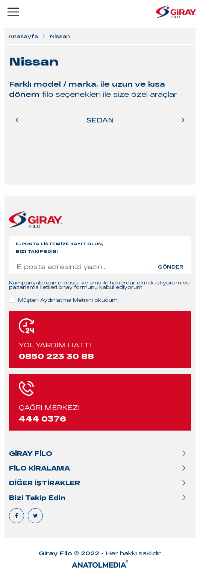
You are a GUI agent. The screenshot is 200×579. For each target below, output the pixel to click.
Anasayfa (23, 36)
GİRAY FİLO (30, 453)
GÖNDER (170, 266)
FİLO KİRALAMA (39, 468)
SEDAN (100, 120)
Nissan (60, 36)
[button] (181, 120)
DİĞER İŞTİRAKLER (44, 482)
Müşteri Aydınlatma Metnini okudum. (68, 299)
